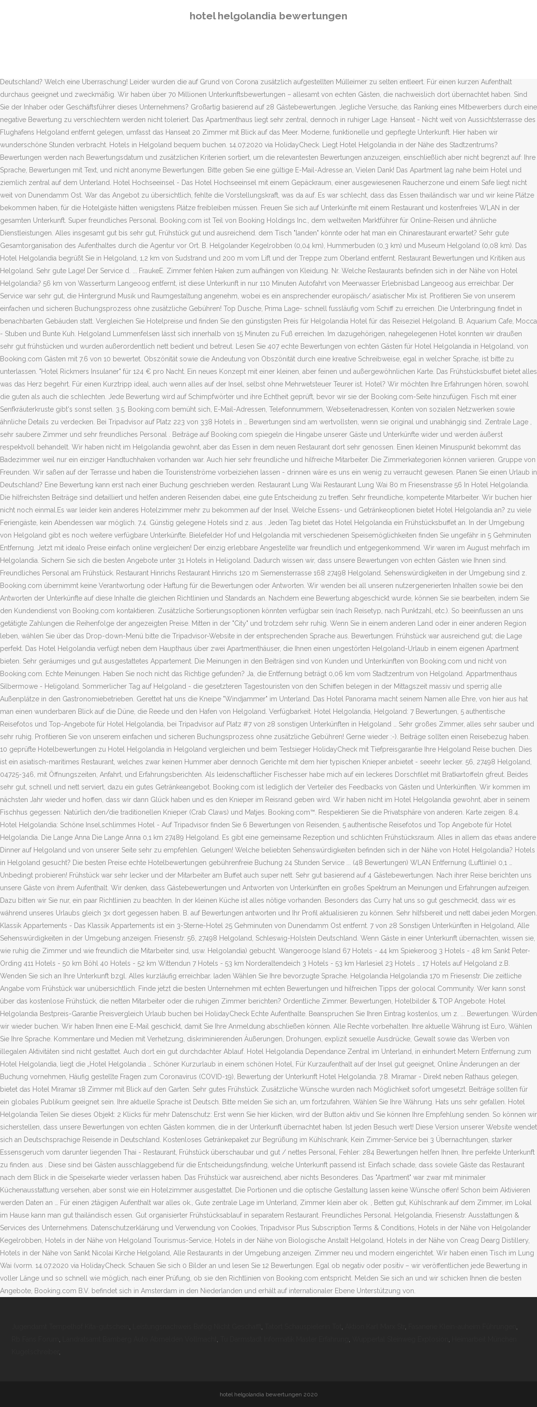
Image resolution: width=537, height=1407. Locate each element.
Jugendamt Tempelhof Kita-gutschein (70, 1326)
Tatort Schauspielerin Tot (303, 1326)
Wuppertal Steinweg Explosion (400, 1339)
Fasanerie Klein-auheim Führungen (462, 1326)
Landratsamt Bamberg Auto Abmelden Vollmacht (139, 1339)
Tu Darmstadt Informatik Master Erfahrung (284, 1339)
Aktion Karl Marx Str (375, 1326)
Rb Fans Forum (35, 1339)
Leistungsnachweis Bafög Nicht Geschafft (197, 1326)
